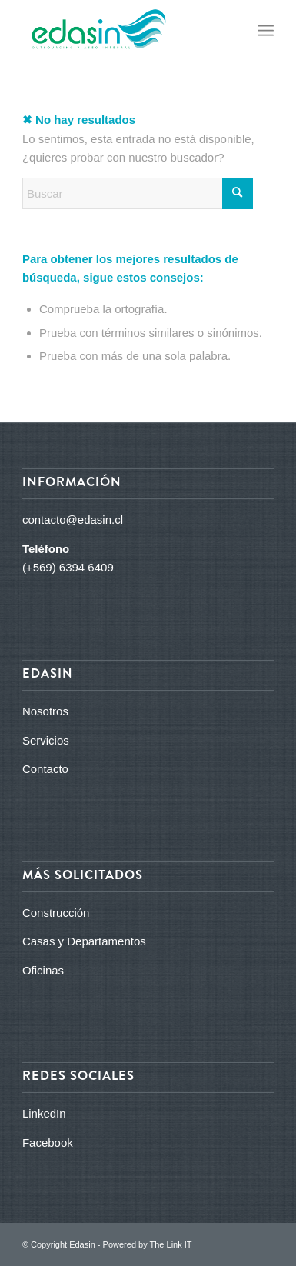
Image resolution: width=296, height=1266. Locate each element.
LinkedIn (44, 1113)
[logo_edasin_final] (123, 31)
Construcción (56, 912)
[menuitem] (266, 30)
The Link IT (171, 1244)
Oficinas (43, 970)
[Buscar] (137, 193)
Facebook (47, 1142)
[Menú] (266, 30)
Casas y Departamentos (84, 941)
